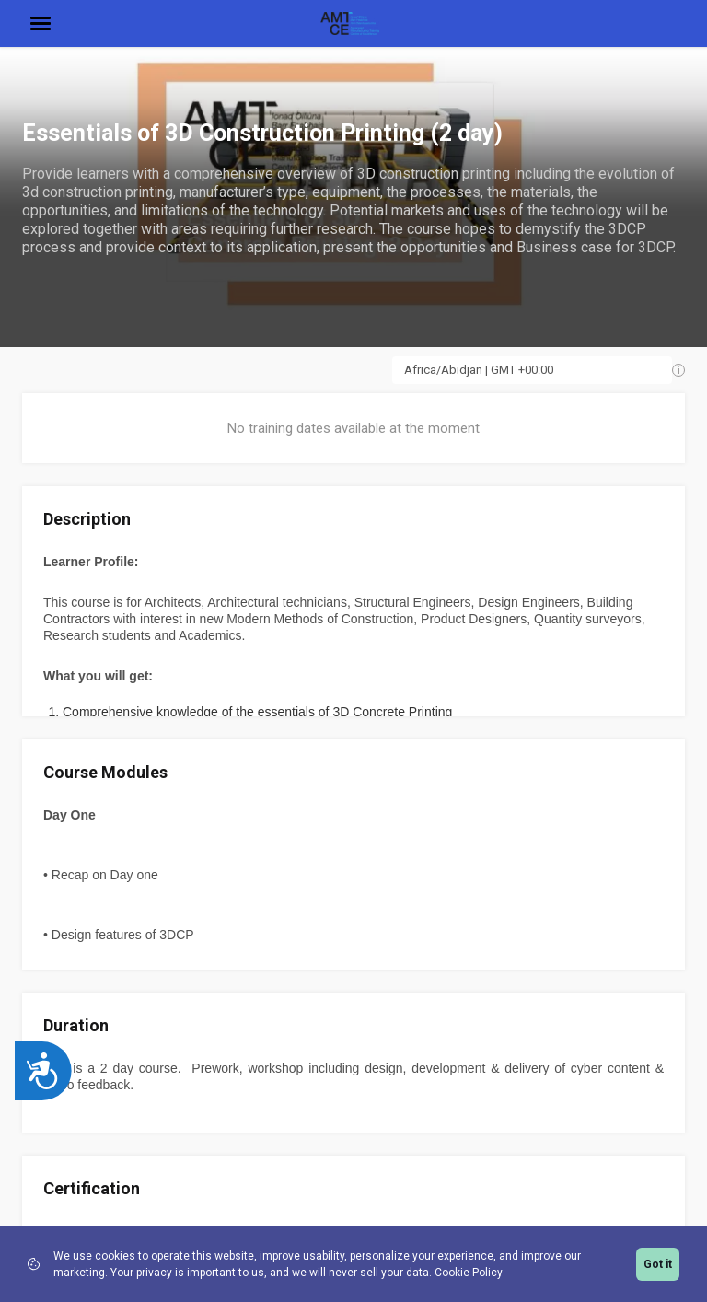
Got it (657, 1264)
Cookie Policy (469, 1272)
